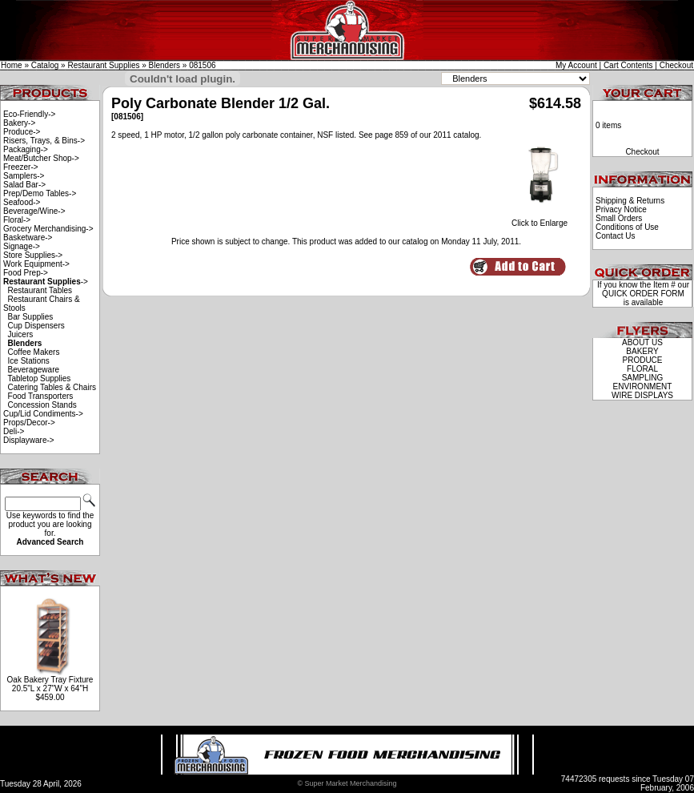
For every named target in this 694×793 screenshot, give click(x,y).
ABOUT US (642, 342)
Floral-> (16, 219)
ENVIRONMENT (642, 386)
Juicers (21, 334)
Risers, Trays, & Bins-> (44, 140)
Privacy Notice (621, 209)
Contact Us (615, 235)
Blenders (164, 65)
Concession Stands (42, 405)
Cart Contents (628, 65)
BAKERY (642, 351)
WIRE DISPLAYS (642, 395)
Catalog (44, 65)
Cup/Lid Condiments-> (43, 413)
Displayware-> (28, 440)
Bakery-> (19, 123)
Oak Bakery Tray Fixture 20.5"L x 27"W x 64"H (50, 684)
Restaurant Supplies (103, 65)
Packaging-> (25, 149)
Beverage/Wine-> (34, 211)
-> (45, 281)
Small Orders (619, 218)
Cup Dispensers (36, 325)
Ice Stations (29, 360)
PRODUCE (642, 360)
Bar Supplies (31, 316)
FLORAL (642, 368)
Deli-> (13, 431)
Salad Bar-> (24, 184)
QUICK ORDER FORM (643, 293)
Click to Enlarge (539, 219)
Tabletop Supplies (38, 378)
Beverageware (33, 369)
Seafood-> (21, 202)
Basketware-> (27, 237)
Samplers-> (23, 175)
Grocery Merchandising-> (48, 228)
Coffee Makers (34, 352)
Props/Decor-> (29, 422)
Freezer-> (20, 167)
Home (11, 65)
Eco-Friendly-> (29, 114)
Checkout (676, 65)
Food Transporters (41, 396)
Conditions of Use (627, 227)
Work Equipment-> (36, 264)
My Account (576, 65)
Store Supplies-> (32, 255)
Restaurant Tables (40, 290)
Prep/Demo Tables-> (39, 193)
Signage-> (21, 246)
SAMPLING (643, 377)
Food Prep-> (25, 272)
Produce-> (21, 131)
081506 (202, 65)
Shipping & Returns (630, 200)
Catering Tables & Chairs (52, 387)
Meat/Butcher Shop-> (41, 158)
